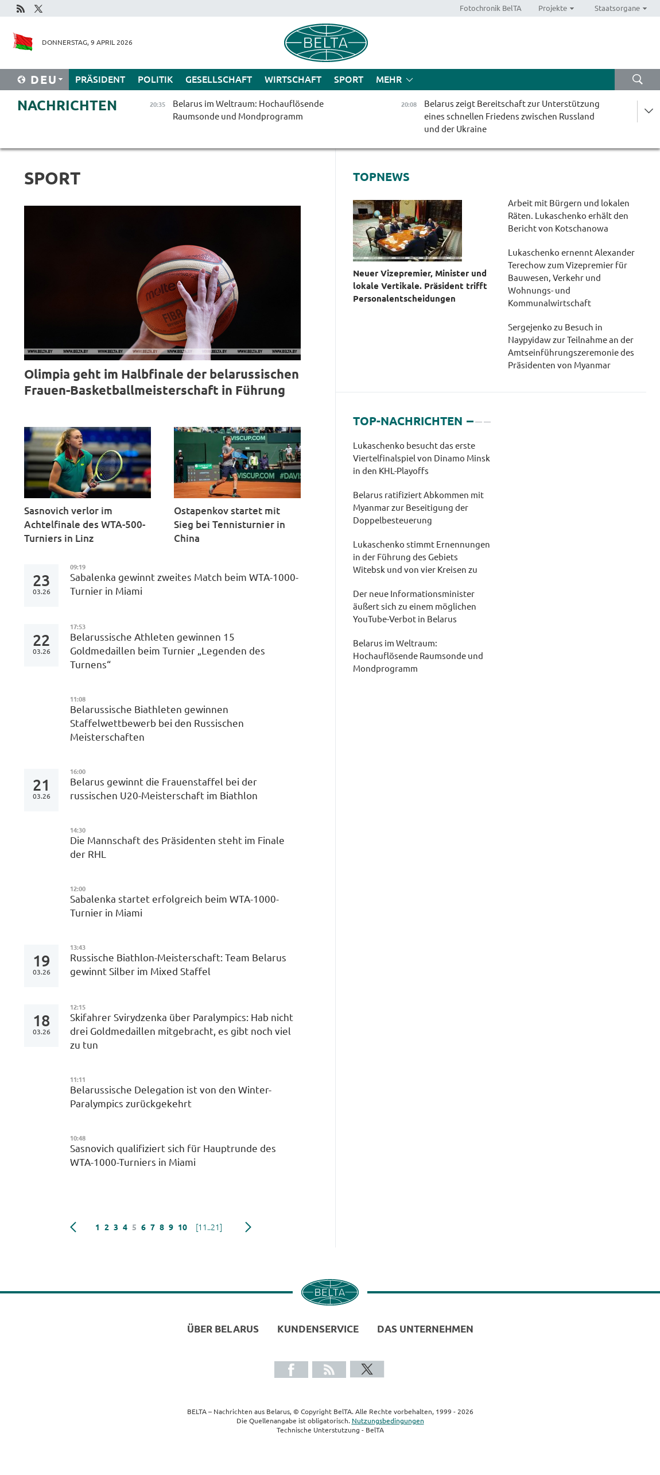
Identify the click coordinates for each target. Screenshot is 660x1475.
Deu (43, 79)
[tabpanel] (421, 563)
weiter (248, 1227)
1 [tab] (470, 416)
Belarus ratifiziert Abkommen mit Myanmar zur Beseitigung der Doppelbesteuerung (418, 507)
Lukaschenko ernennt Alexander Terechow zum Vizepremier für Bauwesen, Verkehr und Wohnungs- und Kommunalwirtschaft (571, 278)
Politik (155, 79)
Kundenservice (318, 1328)
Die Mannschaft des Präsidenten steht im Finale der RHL (177, 847)
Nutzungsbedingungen (388, 1420)
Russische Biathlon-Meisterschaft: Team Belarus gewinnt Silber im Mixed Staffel (178, 964)
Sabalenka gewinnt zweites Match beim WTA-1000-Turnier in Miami (184, 584)
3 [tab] (487, 416)
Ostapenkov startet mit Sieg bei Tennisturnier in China (229, 524)
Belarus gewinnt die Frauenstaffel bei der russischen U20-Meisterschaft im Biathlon (164, 788)
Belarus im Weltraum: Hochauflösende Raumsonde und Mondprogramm (418, 655)
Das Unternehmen (425, 1328)
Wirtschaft (293, 79)
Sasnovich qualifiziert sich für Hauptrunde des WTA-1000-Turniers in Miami (173, 1155)
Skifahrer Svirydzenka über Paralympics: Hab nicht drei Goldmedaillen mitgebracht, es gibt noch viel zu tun (181, 1031)
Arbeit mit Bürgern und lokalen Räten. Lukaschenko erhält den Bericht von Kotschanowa (569, 215)
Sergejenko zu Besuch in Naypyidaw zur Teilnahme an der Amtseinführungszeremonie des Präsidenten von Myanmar (571, 346)
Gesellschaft (218, 79)
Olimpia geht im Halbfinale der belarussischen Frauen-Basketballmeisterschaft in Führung (161, 382)
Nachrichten (67, 105)
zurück (73, 1227)
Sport (348, 79)
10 (182, 1227)
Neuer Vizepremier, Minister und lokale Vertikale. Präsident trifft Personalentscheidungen (420, 285)
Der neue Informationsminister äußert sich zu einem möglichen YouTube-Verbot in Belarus (414, 606)
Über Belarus (223, 1328)
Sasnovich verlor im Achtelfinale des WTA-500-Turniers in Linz (84, 524)
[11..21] (209, 1227)
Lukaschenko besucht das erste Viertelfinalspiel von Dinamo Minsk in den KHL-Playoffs (421, 458)
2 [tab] (478, 416)
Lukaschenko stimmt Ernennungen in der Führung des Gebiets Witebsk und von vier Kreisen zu (421, 557)
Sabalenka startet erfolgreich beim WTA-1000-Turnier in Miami (174, 906)
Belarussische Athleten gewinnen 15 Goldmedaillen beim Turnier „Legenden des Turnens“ (167, 650)
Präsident (100, 79)
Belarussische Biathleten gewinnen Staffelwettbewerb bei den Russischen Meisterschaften (157, 723)
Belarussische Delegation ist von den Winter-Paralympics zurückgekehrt (170, 1096)
